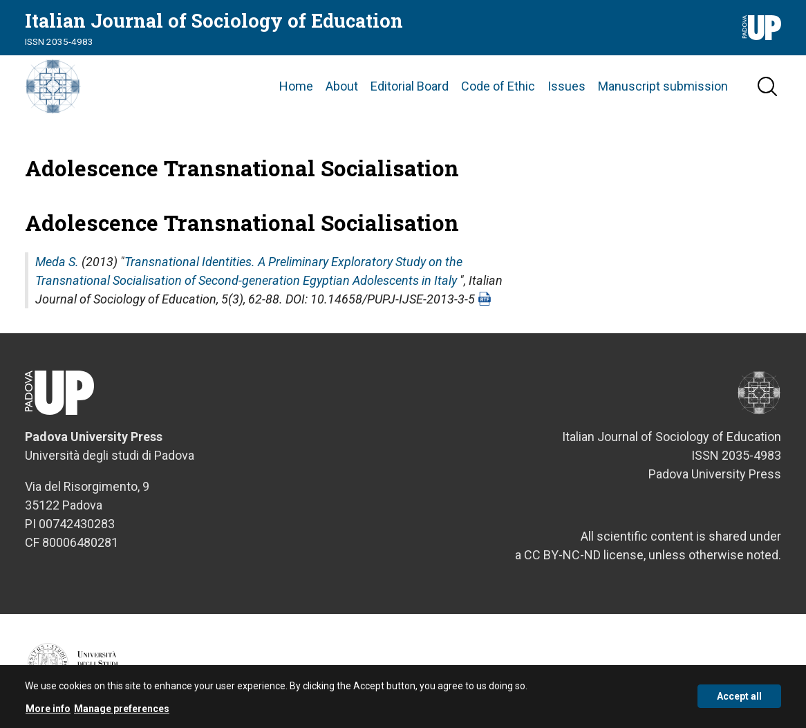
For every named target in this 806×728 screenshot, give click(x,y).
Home (296, 86)
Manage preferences (121, 712)
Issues (566, 86)
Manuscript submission (663, 86)
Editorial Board (410, 86)
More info (48, 712)
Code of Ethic (498, 86)
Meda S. (57, 261)
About (342, 86)
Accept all (739, 699)
